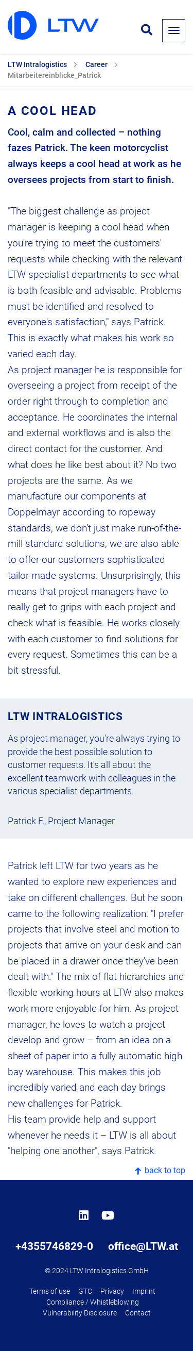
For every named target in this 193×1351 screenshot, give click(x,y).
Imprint (143, 1291)
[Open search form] (146, 30)
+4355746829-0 (54, 1246)
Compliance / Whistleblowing (92, 1302)
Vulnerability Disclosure (80, 1313)
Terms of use (49, 1291)
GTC (85, 1291)
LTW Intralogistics (37, 64)
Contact (138, 1313)
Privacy (112, 1291)
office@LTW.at (143, 1246)
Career (96, 64)
